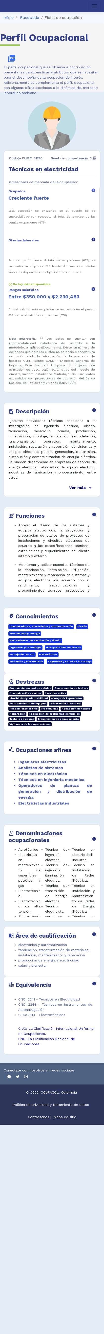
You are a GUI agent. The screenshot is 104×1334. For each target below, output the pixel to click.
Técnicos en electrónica (42, 773)
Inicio (8, 17)
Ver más (81, 488)
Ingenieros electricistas (42, 762)
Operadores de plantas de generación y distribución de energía (55, 791)
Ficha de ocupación (63, 17)
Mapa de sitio (65, 1117)
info (93, 190)
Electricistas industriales (43, 803)
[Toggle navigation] (94, 6)
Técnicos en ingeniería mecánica (51, 779)
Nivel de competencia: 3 (73, 158)
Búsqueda (29, 17)
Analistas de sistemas (40, 767)
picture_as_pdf (11, 58)
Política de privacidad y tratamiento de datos (51, 1105)
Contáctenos (38, 1117)
